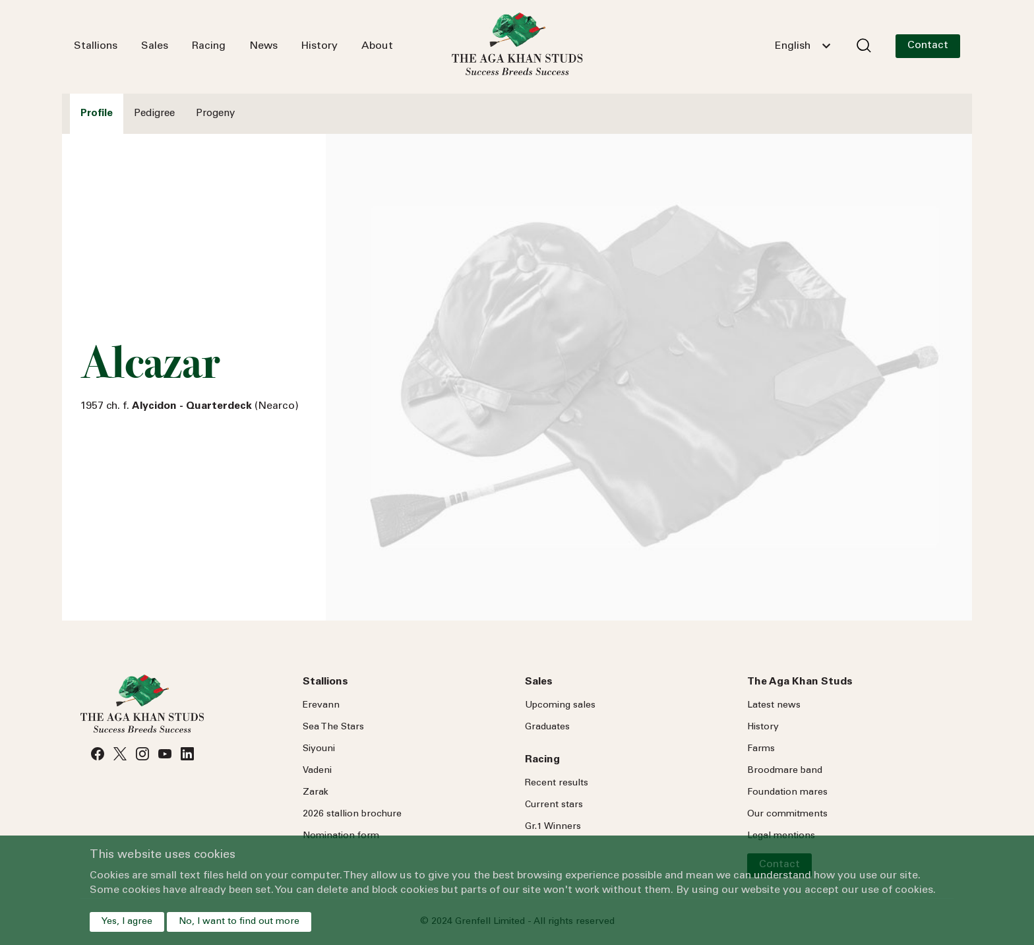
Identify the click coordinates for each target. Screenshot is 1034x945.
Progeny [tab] (215, 114)
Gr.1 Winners (553, 827)
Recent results (556, 783)
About (377, 46)
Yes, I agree (127, 922)
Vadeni (317, 771)
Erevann (321, 705)
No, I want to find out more (239, 922)
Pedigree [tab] (154, 114)
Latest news (774, 705)
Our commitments (787, 814)
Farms (761, 749)
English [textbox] (792, 46)
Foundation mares (787, 792)
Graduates (547, 727)
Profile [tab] (96, 114)
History (319, 46)
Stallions (95, 46)
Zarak (315, 792)
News (263, 46)
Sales (154, 46)
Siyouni (319, 749)
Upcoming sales (560, 705)
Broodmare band (784, 771)
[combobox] (803, 46)
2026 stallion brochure (352, 814)
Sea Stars (333, 727)
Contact (927, 45)
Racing (209, 46)
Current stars (554, 805)
